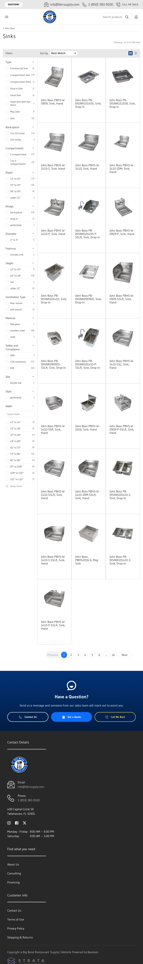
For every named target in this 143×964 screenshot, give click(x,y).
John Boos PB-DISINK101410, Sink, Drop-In (54, 299)
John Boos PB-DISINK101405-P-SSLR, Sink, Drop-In (87, 234)
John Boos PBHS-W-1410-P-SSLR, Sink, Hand (53, 625)
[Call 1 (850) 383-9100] (97, 4)
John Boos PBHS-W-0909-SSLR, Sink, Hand (121, 299)
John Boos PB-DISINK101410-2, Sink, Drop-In (120, 495)
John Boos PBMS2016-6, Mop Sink (86, 560)
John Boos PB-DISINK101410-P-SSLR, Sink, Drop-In (87, 364)
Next (125, 655)
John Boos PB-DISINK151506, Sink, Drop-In (122, 103)
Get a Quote (71, 717)
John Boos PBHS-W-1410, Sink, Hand (87, 166)
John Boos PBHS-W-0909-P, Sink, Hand (121, 232)
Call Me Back (127, 4)
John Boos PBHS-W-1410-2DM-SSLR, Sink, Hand (87, 495)
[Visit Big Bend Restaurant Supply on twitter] (24, 822)
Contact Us (28, 717)
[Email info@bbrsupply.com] (61, 4)
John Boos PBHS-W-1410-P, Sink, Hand (53, 232)
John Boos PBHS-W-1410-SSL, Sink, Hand (121, 364)
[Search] (115, 17)
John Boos (10, 28)
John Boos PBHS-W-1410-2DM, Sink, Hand (121, 168)
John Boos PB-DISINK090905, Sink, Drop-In (88, 299)
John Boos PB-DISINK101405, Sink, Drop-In (88, 103)
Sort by (44, 53)
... (106, 655)
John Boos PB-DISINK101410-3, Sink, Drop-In (120, 560)
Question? (13, 4)
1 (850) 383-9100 (29, 800)
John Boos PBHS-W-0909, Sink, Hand (53, 101)
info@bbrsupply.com (31, 787)
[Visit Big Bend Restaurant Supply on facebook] (16, 822)
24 (113, 655)
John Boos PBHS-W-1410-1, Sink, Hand (53, 166)
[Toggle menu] (6, 16)
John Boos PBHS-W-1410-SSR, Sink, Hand (53, 429)
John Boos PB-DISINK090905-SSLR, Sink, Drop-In (53, 364)
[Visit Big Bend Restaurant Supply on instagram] (9, 822)
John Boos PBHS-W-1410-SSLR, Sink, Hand (53, 495)
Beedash (93, 952)
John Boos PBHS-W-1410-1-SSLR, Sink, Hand (53, 560)
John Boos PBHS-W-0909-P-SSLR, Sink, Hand (121, 429)
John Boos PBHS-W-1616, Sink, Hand (87, 427)
